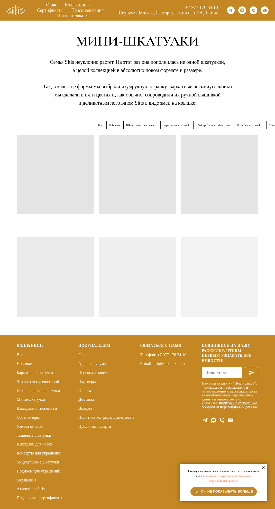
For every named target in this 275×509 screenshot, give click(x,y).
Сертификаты (50, 10)
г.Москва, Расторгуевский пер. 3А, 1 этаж (177, 12)
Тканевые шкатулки (34, 435)
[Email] (265, 10)
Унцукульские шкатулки (38, 462)
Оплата (84, 390)
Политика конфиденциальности (106, 417)
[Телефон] (253, 10)
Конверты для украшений (39, 453)
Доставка (86, 399)
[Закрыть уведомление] (263, 467)
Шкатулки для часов (34, 444)
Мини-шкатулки (31, 399)
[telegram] (231, 10)
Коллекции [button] (76, 4)
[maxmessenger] (242, 10)
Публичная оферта (94, 426)
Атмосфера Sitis (31, 489)
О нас (51, 4)
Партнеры (87, 381)
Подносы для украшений (38, 471)
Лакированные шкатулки (38, 390)
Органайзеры (28, 417)
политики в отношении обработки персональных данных (230, 405)
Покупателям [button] (70, 15)
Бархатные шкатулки (35, 372)
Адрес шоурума (92, 363)
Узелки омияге (29, 426)
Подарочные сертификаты (39, 498)
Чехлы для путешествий (38, 381)
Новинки (24, 363)
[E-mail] (230, 420)
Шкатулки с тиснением (37, 408)
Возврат (85, 408)
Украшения (26, 480)
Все (20, 355)
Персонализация (87, 10)
